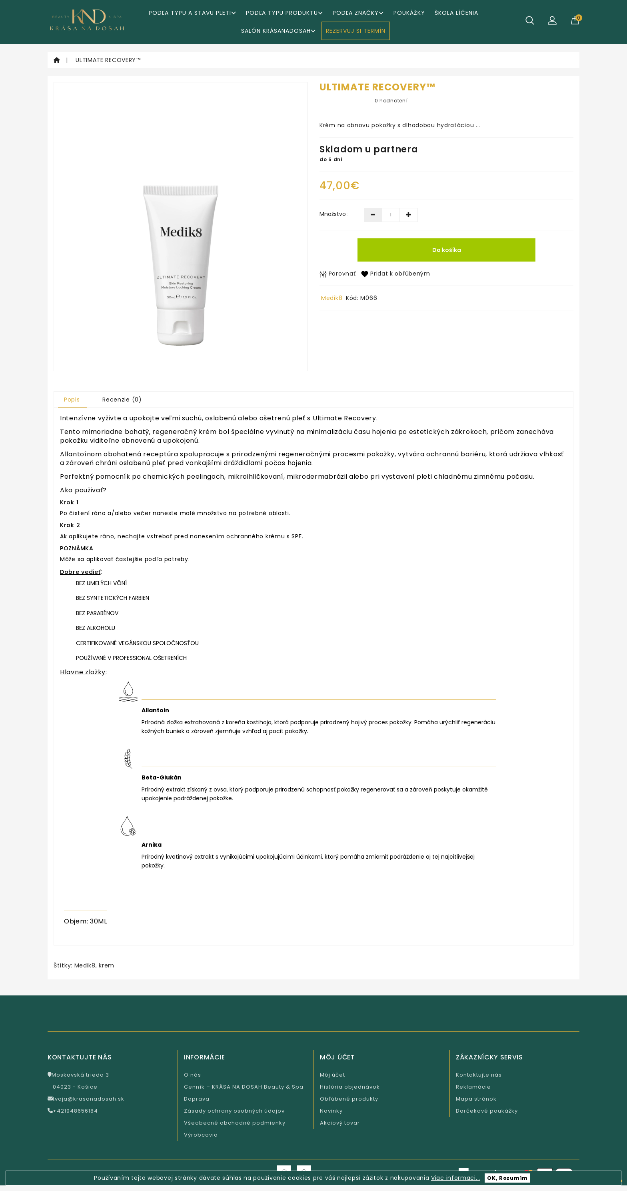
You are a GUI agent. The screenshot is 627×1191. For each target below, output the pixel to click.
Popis (72, 400)
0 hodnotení (391, 100)
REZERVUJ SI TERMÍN (355, 31)
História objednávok (350, 1087)
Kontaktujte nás (479, 1075)
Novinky (331, 1111)
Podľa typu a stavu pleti (192, 13)
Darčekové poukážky (487, 1111)
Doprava (197, 1099)
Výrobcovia (201, 1135)
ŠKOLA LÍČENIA (456, 13)
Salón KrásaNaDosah (278, 31)
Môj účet (332, 1075)
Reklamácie (473, 1087)
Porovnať (337, 274)
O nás (192, 1075)
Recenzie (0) (122, 400)
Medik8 (331, 298)
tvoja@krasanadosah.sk (86, 1099)
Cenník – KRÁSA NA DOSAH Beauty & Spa (244, 1087)
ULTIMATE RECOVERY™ (108, 60)
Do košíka (446, 250)
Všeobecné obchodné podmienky (235, 1123)
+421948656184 (73, 1111)
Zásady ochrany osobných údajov (234, 1111)
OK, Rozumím (507, 1178)
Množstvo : (334, 214)
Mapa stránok (476, 1099)
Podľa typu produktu (284, 13)
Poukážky (409, 13)
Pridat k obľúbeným (395, 274)
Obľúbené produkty (349, 1099)
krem (106, 965)
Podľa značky (358, 13)
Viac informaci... (455, 1178)
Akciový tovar (340, 1123)
